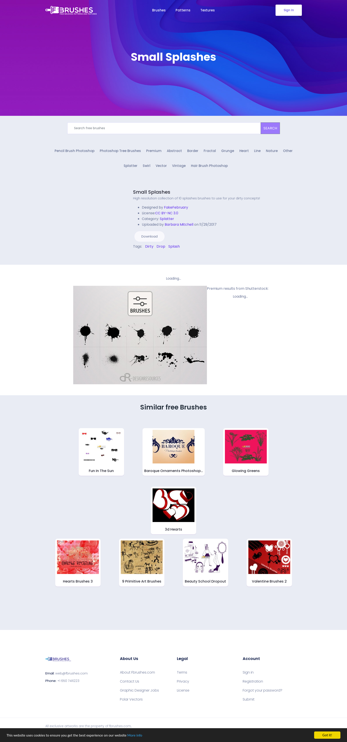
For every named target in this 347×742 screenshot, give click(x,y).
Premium (154, 150)
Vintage (179, 165)
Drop (161, 246)
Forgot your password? (262, 690)
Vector (161, 165)
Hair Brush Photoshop (209, 165)
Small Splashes (151, 192)
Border (192, 150)
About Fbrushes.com (137, 672)
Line (257, 150)
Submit (248, 699)
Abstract (174, 150)
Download (149, 236)
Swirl (146, 165)
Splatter (130, 165)
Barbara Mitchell (179, 224)
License (183, 690)
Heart (244, 150)
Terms (182, 672)
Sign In (288, 10)
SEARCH (270, 128)
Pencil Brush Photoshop (74, 150)
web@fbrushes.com (71, 673)
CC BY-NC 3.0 (166, 213)
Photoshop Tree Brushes (120, 150)
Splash (174, 246)
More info (134, 735)
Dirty (149, 246)
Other (288, 150)
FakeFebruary (176, 207)
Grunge (227, 150)
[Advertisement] (173, 77)
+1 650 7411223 (68, 680)
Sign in (248, 672)
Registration (253, 681)
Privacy (183, 681)
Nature (272, 150)
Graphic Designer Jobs (139, 690)
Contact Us (129, 681)
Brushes (159, 10)
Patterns (183, 10)
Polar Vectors (131, 699)
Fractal (210, 150)
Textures (207, 10)
